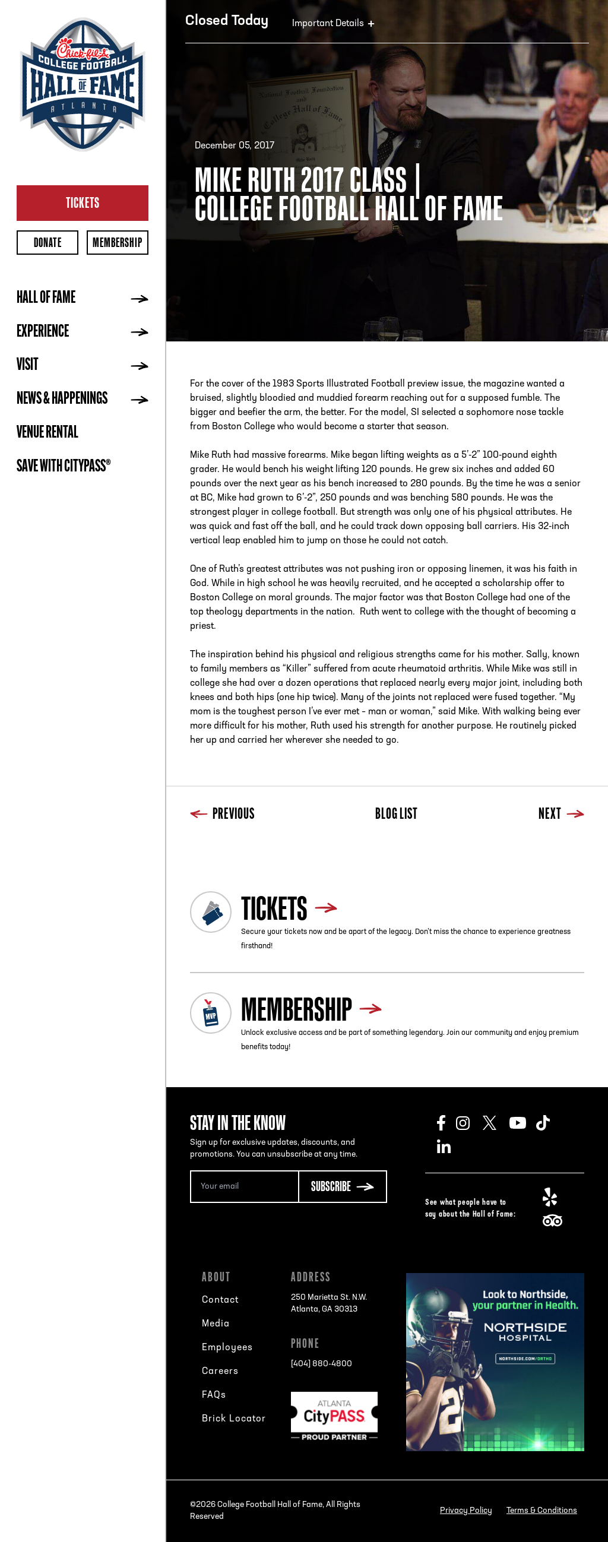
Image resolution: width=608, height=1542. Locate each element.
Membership (117, 242)
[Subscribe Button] (342, 1186)
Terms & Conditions (541, 1510)
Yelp (556, 1197)
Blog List (396, 815)
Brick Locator (234, 1419)
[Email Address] (244, 1186)
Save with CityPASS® (64, 467)
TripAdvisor (556, 1221)
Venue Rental (47, 433)
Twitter (496, 1123)
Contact (220, 1300)
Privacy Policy (466, 1510)
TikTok (549, 1123)
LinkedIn (450, 1146)
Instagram (469, 1123)
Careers (220, 1371)
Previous (222, 815)
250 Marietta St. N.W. (329, 1304)
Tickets (83, 202)
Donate (48, 242)
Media (216, 1324)
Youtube (522, 1123)
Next (561, 815)
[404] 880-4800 (321, 1364)
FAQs (214, 1395)
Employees (227, 1348)
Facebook (446, 1123)
